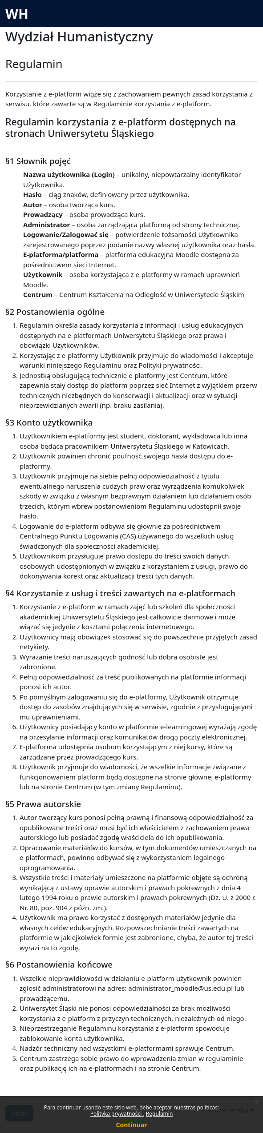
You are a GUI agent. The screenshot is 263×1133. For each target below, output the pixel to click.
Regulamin (159, 1113)
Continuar (131, 1125)
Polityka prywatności (116, 1113)
